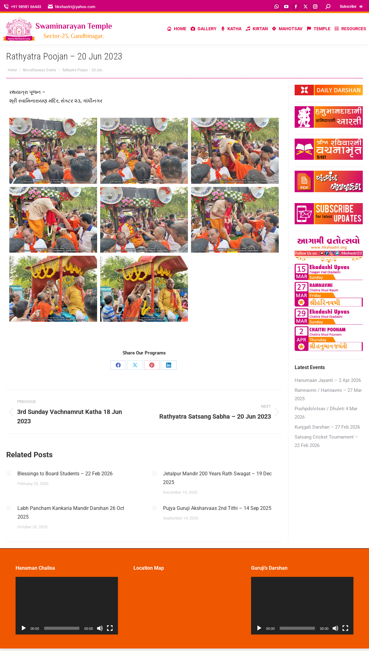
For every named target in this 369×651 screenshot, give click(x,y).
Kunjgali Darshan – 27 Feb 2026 (327, 427)
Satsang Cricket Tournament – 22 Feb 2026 (326, 441)
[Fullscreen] (110, 628)
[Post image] (8, 473)
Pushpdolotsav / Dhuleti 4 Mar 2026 (326, 413)
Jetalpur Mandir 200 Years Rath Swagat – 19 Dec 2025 (217, 478)
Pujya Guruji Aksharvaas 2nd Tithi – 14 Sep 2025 (217, 508)
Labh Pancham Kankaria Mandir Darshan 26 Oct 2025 (70, 512)
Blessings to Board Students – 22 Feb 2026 (65, 474)
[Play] (24, 628)
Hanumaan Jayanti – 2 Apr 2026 (328, 380)
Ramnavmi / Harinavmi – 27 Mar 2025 (328, 394)
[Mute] (100, 628)
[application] (67, 605)
